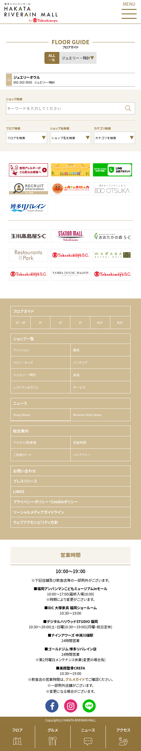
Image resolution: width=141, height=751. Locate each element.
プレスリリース (25, 481)
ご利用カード (22, 454)
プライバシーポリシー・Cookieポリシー (45, 501)
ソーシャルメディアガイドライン (38, 512)
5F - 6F (20, 322)
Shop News (21, 414)
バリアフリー (82, 454)
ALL (52, 57)
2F (60, 322)
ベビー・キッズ (23, 362)
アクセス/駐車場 (24, 442)
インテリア (80, 362)
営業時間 (79, 442)
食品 (76, 374)
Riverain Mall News (87, 414)
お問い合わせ (24, 471)
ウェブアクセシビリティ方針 (35, 522)
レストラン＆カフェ (25, 387)
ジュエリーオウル (26, 77)
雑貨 (76, 349)
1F (80, 322)
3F (40, 322)
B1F (100, 322)
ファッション (21, 349)
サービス (79, 387)
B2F (120, 322)
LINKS (18, 491)
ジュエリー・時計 (24, 374)
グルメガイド (75, 679)
